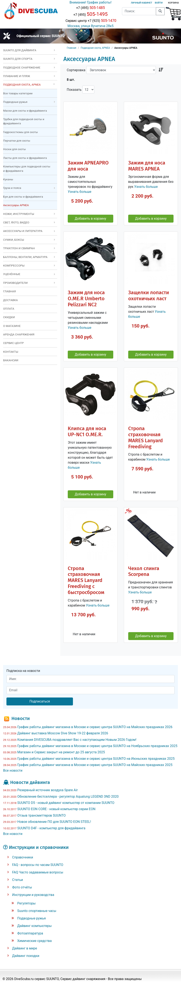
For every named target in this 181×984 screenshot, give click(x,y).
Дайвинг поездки (25, 956)
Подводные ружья (31, 918)
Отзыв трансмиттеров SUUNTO (41, 815)
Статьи (17, 880)
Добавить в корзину (90, 218)
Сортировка (76, 70)
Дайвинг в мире (24, 948)
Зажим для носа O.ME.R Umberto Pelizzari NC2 (86, 299)
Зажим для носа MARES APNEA (146, 166)
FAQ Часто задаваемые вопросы (37, 872)
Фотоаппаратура (30, 933)
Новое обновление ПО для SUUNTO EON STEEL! (54, 822)
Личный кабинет (141, 2)
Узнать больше (79, 192)
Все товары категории (17, 93)
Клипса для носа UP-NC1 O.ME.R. (87, 431)
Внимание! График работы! (90, 2)
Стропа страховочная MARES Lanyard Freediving (145, 438)
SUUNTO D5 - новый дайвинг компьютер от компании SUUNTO (65, 803)
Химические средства (34, 941)
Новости (20, 718)
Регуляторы (26, 903)
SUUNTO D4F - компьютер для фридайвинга (51, 828)
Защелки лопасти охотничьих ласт (148, 295)
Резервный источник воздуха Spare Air (47, 790)
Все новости (12, 770)
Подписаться (40, 701)
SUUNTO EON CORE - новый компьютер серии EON (56, 809)
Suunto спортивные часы (36, 911)
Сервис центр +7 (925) (90, 21)
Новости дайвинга (30, 782)
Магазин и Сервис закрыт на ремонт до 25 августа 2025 (61, 752)
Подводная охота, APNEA (95, 47)
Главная (71, 47)
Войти (159, 2)
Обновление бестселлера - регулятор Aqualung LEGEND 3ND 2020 (67, 796)
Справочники (22, 857)
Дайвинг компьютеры (34, 926)
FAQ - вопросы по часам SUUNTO (37, 865)
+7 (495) (90, 8)
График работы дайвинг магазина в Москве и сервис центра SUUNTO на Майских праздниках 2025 (94, 765)
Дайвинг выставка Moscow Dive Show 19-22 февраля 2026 (62, 733)
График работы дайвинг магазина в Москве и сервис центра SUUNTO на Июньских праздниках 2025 (96, 759)
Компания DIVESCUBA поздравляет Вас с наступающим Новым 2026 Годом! (76, 740)
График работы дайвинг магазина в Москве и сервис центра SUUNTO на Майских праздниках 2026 (94, 727)
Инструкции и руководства (33, 895)
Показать (74, 90)
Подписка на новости (23, 671)
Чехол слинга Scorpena (143, 571)
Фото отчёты (22, 887)
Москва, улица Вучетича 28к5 (91, 26)
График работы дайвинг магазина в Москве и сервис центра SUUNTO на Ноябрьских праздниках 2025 (97, 746)
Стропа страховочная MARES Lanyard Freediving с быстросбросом (86, 580)
